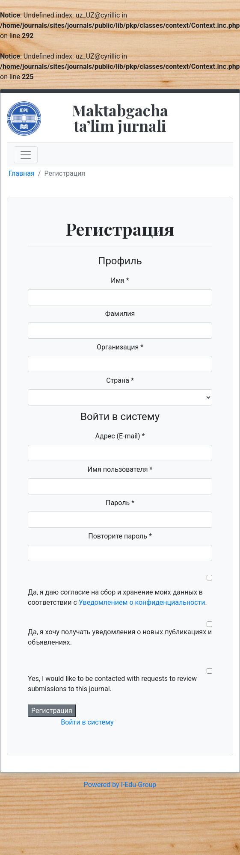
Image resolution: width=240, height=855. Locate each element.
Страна (120, 380)
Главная (22, 173)
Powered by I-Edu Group (120, 785)
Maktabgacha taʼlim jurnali (120, 118)
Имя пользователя (120, 469)
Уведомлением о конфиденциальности (142, 602)
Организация (120, 347)
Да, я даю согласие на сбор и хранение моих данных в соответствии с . (117, 597)
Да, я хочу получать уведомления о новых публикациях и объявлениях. (120, 637)
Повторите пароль (120, 536)
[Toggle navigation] (26, 154)
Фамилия (120, 314)
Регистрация (51, 711)
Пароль (120, 503)
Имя (120, 280)
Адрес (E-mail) (120, 436)
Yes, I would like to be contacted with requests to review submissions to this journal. (112, 684)
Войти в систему (87, 722)
